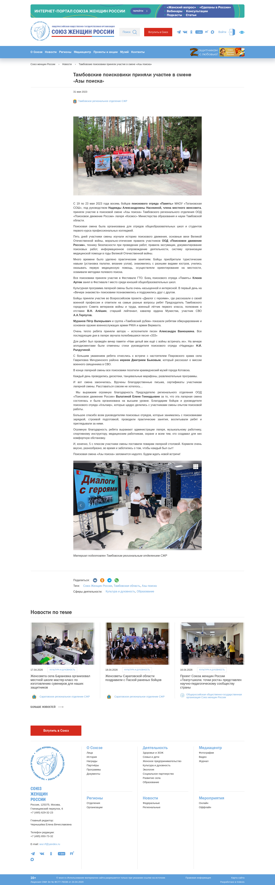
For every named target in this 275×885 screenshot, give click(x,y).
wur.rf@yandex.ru (49, 844)
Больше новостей (47, 707)
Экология (148, 769)
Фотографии (206, 752)
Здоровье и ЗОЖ (153, 752)
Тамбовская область (126, 585)
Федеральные (151, 802)
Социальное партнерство (158, 773)
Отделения (93, 802)
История (92, 756)
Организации (95, 807)
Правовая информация (198, 877)
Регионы (65, 52)
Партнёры (93, 765)
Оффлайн (205, 807)
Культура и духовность (120, 591)
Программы (94, 769)
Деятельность (155, 747)
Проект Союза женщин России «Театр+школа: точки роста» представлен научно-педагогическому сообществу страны (211, 681)
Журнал (204, 761)
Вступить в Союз (158, 32)
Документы (93, 773)
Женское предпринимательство (162, 761)
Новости (51, 52)
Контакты (138, 52)
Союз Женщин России (97, 585)
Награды (92, 761)
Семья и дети (151, 756)
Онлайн (203, 802)
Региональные (151, 807)
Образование (145, 591)
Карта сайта (237, 877)
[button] (81, 505)
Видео (203, 756)
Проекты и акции (105, 52)
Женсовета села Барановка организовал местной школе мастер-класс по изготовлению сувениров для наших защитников (60, 681)
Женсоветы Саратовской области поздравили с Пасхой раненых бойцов (133, 678)
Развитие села (151, 777)
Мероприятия (211, 798)
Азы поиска (149, 585)
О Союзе (36, 52)
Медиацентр (82, 52)
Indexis (240, 882)
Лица (90, 752)
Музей (124, 52)
